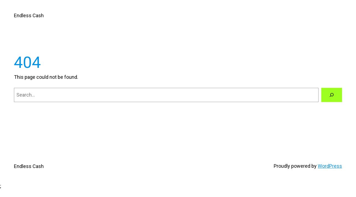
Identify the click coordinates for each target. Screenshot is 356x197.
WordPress (330, 166)
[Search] (331, 95)
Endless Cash (29, 15)
